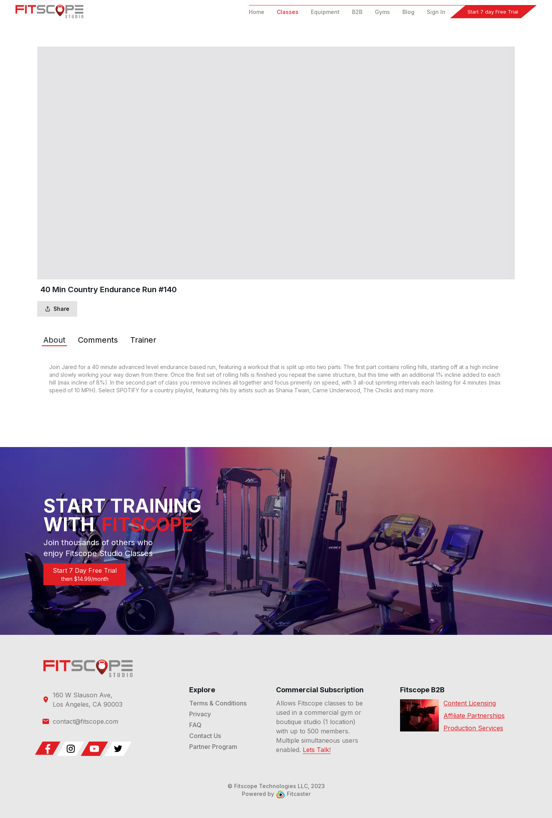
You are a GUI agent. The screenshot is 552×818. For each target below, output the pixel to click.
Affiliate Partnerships (474, 715)
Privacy (200, 714)
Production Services (473, 728)
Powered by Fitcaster (276, 793)
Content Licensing (469, 703)
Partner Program (213, 746)
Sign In (436, 12)
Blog (408, 12)
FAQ (195, 725)
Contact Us (205, 736)
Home (256, 12)
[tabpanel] (276, 379)
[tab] (54, 340)
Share (57, 308)
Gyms (382, 12)
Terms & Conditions (218, 703)
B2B (357, 12)
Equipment (325, 12)
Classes (287, 12)
